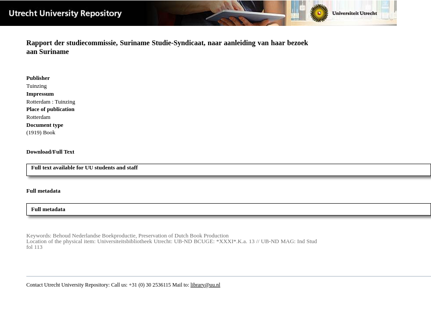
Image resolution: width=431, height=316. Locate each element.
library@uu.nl (205, 285)
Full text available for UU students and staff (84, 167)
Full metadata (48, 209)
